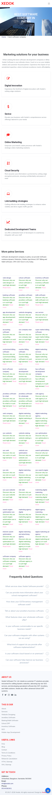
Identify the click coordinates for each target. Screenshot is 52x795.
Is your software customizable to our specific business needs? (24, 627)
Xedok (44, 792)
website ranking (24, 433)
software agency (25, 556)
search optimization (42, 450)
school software (24, 278)
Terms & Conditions (8, 753)
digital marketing (24, 413)
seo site (5, 470)
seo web (6, 450)
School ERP (6, 723)
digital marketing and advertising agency (24, 534)
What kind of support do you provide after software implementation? (24, 646)
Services (5, 711)
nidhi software (40, 295)
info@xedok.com (7, 783)
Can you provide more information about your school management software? (24, 594)
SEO (3, 729)
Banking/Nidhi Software (10, 720)
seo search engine (41, 470)
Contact (4, 750)
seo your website (9, 490)
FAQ (3, 744)
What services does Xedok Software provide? (24, 586)
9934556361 (7, 788)
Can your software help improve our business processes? (24, 661)
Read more (7, 288)
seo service (39, 312)
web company (8, 413)
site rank (22, 490)
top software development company (40, 371)
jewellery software (25, 295)
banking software (9, 295)
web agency (39, 394)
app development (9, 312)
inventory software (42, 278)
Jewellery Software (8, 717)
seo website (7, 433)
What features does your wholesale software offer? (24, 618)
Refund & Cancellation (9, 759)
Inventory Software (8, 726)
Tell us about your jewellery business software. (24, 611)
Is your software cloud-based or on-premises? (24, 653)
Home (4, 37)
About (4, 709)
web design (7, 278)
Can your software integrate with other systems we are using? (24, 636)
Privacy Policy (6, 756)
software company (9, 556)
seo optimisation (41, 433)
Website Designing (8, 714)
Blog (3, 747)
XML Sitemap (6, 765)
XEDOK (7, 3)
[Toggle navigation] (49, 3)
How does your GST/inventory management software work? (24, 603)
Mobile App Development (11, 732)
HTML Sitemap (7, 762)
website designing (25, 312)
